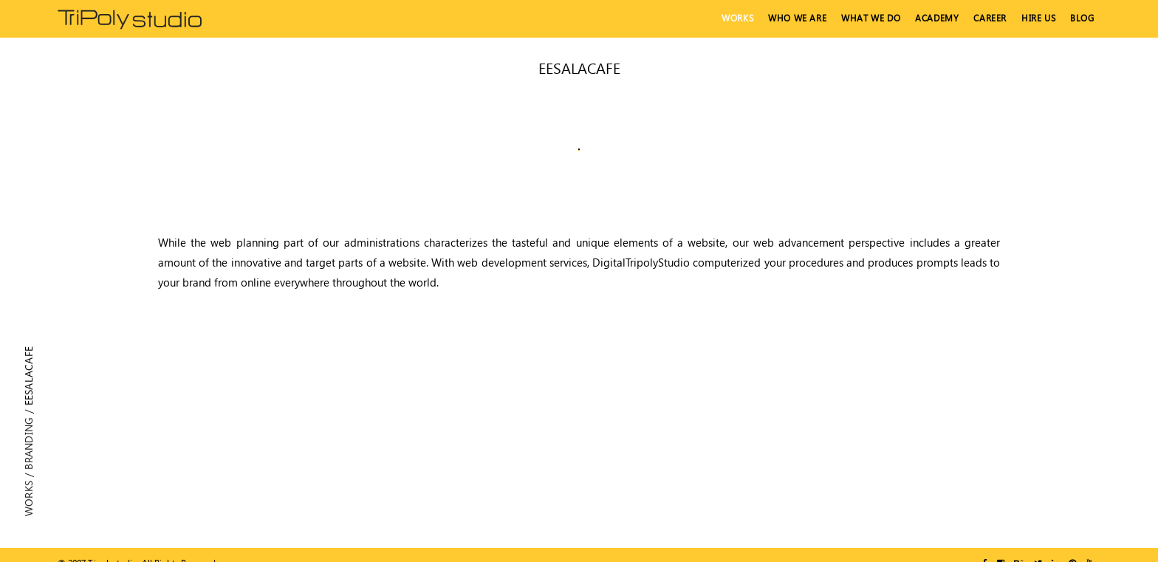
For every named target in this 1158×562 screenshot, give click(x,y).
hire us (1038, 18)
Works (737, 18)
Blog (1082, 18)
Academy (937, 18)
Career (990, 18)
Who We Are (797, 18)
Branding (28, 443)
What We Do (870, 18)
